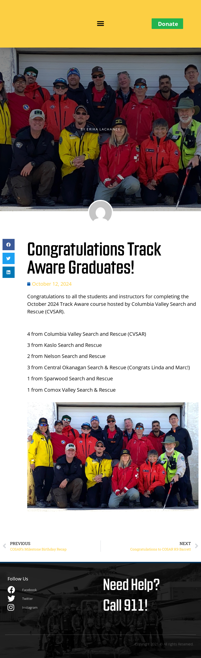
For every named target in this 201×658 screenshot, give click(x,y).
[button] (100, 23)
